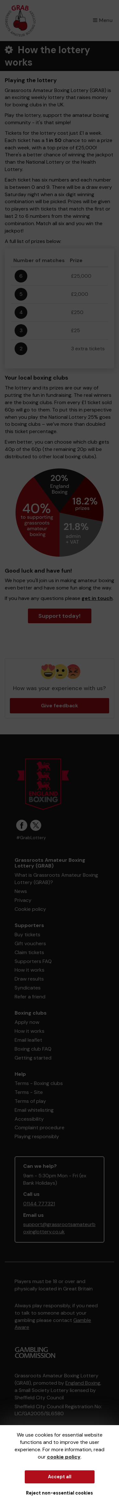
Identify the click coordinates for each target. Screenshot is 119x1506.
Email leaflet (28, 1040)
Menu (103, 20)
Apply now (27, 1022)
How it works (29, 970)
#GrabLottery (31, 837)
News (21, 891)
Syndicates (28, 987)
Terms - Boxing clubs (39, 1083)
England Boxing (82, 1383)
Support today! (59, 616)
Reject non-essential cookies (59, 1493)
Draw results (29, 978)
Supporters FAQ (33, 961)
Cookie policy (30, 909)
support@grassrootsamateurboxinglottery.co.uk (59, 1228)
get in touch (97, 598)
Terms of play (30, 1101)
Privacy (23, 900)
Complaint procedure (39, 1127)
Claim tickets (29, 952)
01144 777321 (39, 1203)
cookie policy (64, 1456)
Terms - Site (29, 1092)
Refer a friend (30, 996)
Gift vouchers (30, 943)
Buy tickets (27, 934)
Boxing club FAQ (33, 1049)
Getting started (33, 1057)
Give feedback (59, 705)
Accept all (59, 1477)
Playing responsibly (37, 1136)
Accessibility (29, 1119)
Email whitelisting (34, 1110)
